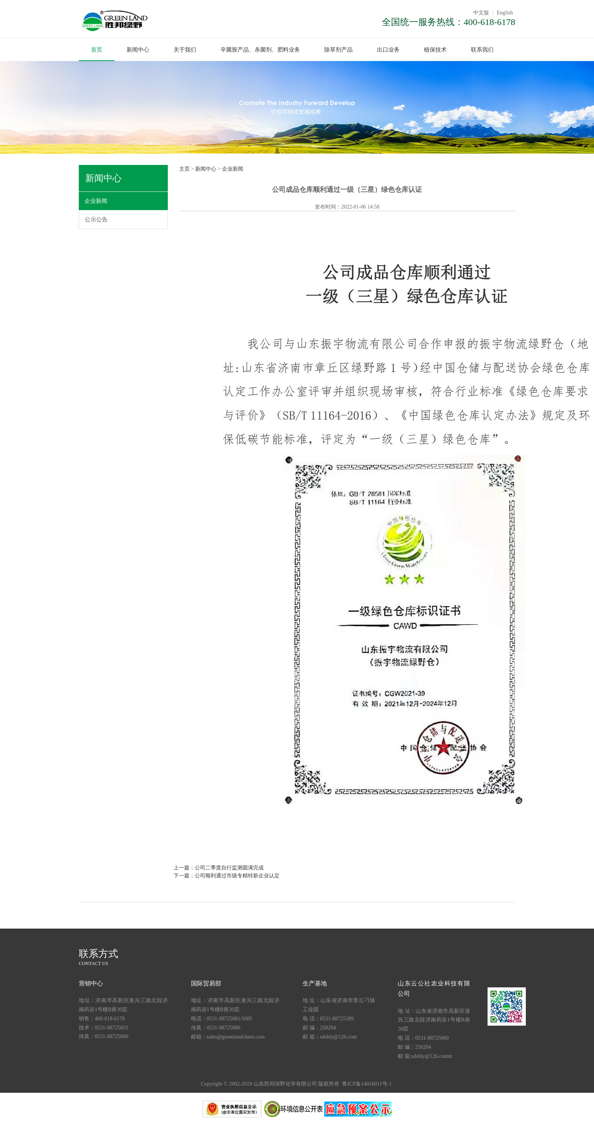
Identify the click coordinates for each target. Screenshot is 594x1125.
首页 (96, 50)
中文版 (481, 13)
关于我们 (185, 50)
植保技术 (435, 50)
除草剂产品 (338, 50)
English (505, 13)
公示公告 (96, 219)
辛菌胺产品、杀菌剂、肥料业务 (260, 50)
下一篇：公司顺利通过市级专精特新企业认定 (227, 875)
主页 (184, 168)
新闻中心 (138, 50)
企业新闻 (95, 201)
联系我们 (482, 50)
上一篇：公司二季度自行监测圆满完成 (219, 867)
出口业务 (388, 50)
